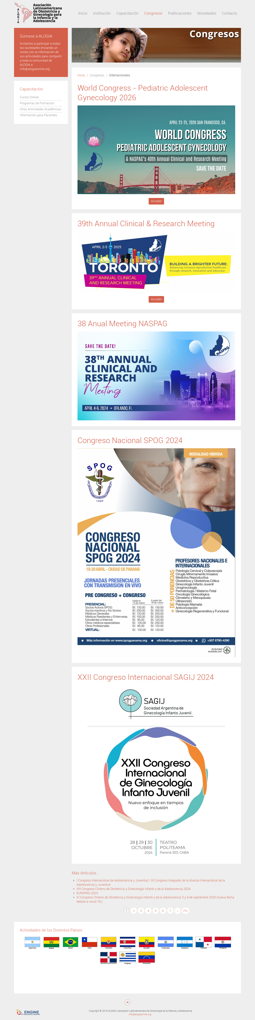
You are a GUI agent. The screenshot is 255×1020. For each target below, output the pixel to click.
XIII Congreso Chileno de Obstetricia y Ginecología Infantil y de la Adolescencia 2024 (133, 889)
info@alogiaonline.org (140, 1014)
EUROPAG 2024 (87, 893)
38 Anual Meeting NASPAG (123, 323)
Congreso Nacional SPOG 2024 (130, 440)
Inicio (81, 75)
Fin (185, 911)
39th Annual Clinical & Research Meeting (146, 223)
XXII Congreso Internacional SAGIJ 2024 (146, 677)
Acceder (156, 201)
